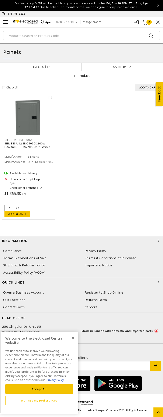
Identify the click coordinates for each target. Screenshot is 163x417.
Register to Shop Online (104, 292)
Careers (91, 307)
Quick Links (81, 282)
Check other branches (24, 188)
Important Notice (98, 265)
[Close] (73, 338)
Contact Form (14, 307)
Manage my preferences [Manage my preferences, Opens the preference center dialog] (39, 400)
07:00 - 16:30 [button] (65, 22)
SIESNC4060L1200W (18, 140)
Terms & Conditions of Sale (25, 258)
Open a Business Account (23, 292)
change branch (92, 22)
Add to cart (17, 214)
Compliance (12, 251)
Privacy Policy (95, 251)
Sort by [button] (120, 67)
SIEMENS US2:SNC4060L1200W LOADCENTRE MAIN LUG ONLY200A (27, 145)
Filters (40, 67)
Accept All (39, 389)
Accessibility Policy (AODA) (24, 272)
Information (81, 240)
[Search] (81, 35)
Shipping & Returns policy (24, 265)
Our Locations (14, 300)
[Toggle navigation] (5, 22)
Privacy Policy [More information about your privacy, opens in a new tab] (55, 380)
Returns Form (96, 300)
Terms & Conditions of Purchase (110, 258)
